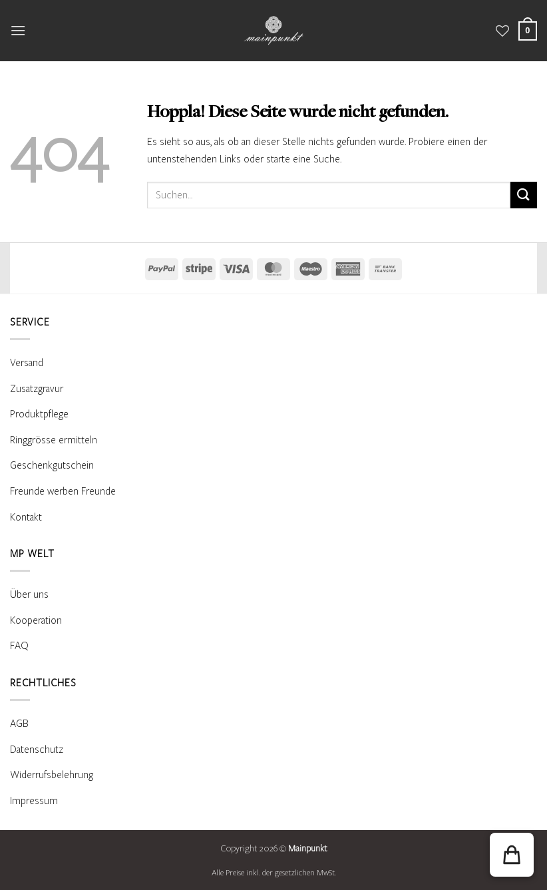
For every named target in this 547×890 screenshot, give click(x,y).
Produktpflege (39, 414)
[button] (18, 30)
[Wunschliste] (502, 30)
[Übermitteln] (523, 195)
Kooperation (36, 620)
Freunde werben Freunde (63, 491)
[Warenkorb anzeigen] (527, 31)
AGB (19, 724)
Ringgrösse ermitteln (53, 440)
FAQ (19, 646)
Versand (26, 363)
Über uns (29, 594)
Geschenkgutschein (52, 465)
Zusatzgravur (36, 389)
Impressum (34, 801)
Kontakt (26, 517)
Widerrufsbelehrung (51, 775)
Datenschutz (36, 750)
